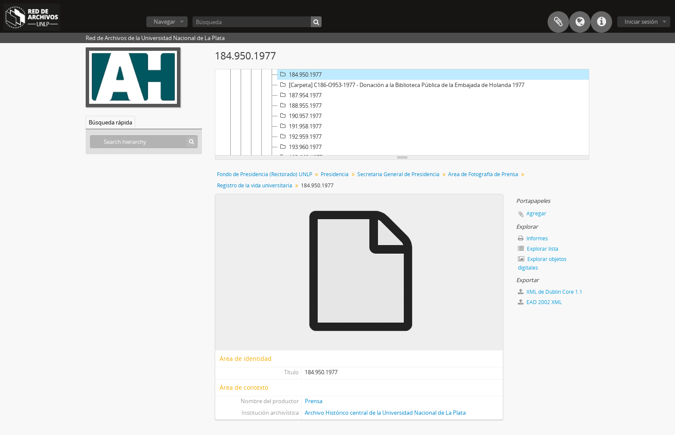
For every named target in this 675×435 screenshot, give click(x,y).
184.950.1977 (300, 74)
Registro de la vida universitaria (254, 185)
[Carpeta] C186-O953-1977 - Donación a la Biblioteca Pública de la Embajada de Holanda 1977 (401, 85)
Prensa (313, 401)
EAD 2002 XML (540, 302)
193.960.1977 (300, 147)
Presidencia (335, 174)
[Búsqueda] (257, 21)
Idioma (580, 22)
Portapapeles (558, 22)
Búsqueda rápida (110, 122)
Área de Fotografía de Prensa (483, 174)
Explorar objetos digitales (542, 263)
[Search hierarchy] (144, 141)
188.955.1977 (300, 105)
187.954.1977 (300, 95)
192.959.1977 (300, 136)
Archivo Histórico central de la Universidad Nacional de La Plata (385, 412)
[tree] (402, 112)
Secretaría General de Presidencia (398, 174)
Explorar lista (538, 248)
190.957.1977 (300, 116)
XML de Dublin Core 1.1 (550, 291)
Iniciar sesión (641, 21)
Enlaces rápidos (601, 22)
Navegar (164, 21)
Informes (533, 238)
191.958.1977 (300, 126)
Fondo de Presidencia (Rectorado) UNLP (264, 174)
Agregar (536, 213)
